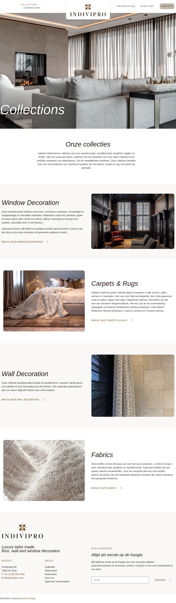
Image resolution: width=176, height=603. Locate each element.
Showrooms (32, 8)
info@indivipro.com (14, 578)
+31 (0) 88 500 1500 (14, 574)
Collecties (29, 4)
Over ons (147, 6)
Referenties (126, 6)
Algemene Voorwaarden (57, 581)
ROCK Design (29, 598)
